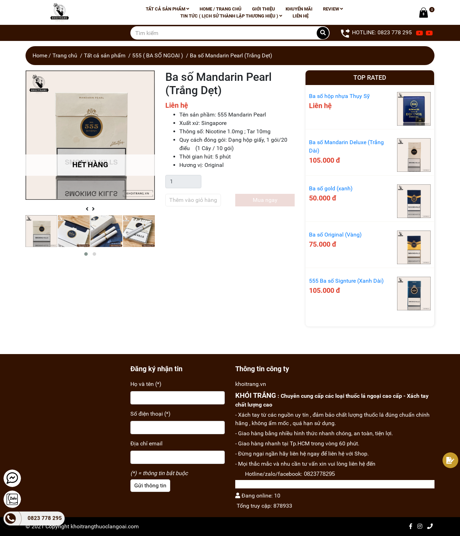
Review (333, 9)
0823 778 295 (45, 518)
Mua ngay (265, 200)
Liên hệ (301, 16)
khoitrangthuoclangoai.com (105, 526)
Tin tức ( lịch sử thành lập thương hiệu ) (231, 16)
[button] (86, 254)
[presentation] (87, 209)
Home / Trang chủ (221, 9)
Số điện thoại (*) (150, 413)
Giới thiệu (263, 9)
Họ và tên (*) (145, 384)
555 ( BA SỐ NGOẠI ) (157, 55)
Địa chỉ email (146, 443)
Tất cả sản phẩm (167, 9)
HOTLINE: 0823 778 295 (376, 33)
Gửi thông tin (150, 485)
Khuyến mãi (299, 9)
